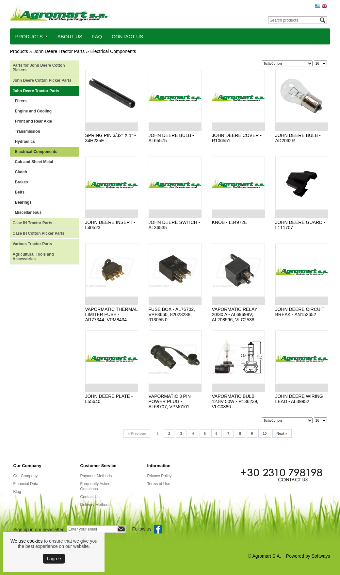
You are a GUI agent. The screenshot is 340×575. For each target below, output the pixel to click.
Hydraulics (25, 141)
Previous (137, 433)
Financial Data (26, 484)
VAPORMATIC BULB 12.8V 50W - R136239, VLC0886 (235, 401)
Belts (19, 192)
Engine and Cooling (33, 111)
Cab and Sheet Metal (34, 162)
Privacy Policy (159, 476)
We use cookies (26, 541)
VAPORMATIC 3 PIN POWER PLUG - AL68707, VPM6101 (170, 401)
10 (265, 433)
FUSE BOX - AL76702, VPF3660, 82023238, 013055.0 (172, 314)
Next (282, 433)
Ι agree (54, 558)
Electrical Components (113, 51)
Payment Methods (96, 476)
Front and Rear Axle (33, 121)
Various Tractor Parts (32, 244)
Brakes (21, 182)
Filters (21, 101)
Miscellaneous (28, 212)
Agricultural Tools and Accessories (33, 256)
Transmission (27, 131)
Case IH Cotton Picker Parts (39, 233)
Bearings (23, 202)
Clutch (21, 172)
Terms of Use (158, 484)
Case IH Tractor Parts (32, 223)
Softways (321, 556)
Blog (17, 491)
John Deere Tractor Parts (59, 51)
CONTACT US (127, 36)
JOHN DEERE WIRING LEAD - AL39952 (299, 399)
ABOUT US (69, 36)
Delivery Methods (95, 504)
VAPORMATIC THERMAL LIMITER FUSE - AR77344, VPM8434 (111, 314)
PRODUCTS (29, 36)
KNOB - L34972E (229, 222)
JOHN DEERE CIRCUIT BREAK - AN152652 (300, 312)
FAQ (97, 36)
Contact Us (90, 497)
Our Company (25, 476)
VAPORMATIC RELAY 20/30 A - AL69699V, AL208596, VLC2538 (234, 314)
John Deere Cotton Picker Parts (42, 80)
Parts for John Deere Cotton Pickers (39, 67)
